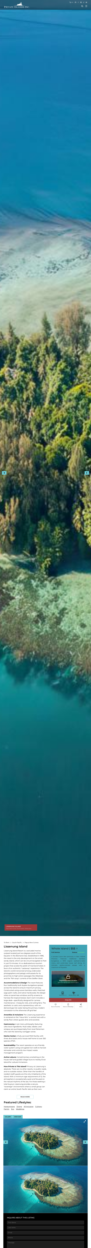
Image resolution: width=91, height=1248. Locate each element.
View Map (17, 1117)
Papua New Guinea (11, 928)
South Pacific (20, 928)
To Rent (6, 942)
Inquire (68, 1000)
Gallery (8, 1117)
